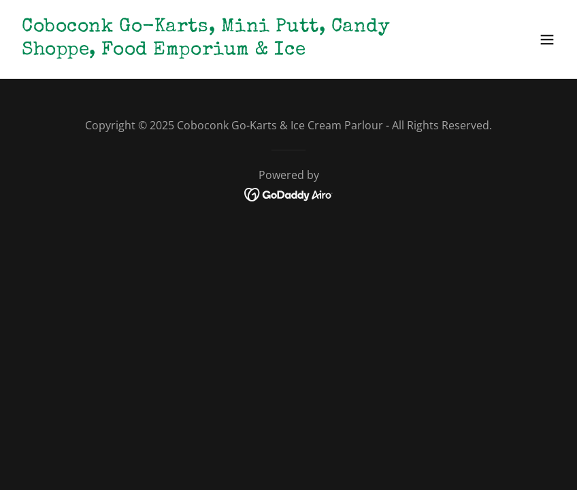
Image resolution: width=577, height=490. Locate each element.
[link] (207, 50)
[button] (547, 39)
